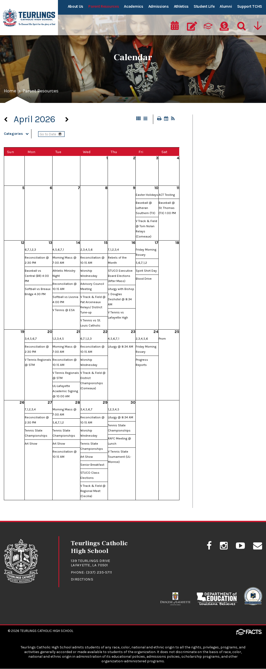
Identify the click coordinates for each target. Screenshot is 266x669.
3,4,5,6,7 (31, 339)
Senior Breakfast (92, 465)
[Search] (240, 25)
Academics (133, 6)
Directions (82, 579)
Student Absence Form (219, 204)
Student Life (204, 6)
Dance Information (216, 156)
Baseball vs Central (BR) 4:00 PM (37, 276)
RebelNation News (215, 192)
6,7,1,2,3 (30, 250)
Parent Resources (103, 6)
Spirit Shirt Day (146, 271)
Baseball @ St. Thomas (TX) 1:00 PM (167, 208)
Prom (162, 339)
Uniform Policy (211, 241)
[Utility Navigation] (257, 25)
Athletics (181, 6)
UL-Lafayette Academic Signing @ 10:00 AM (65, 391)
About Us (75, 6)
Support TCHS (249, 6)
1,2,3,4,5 (58, 339)
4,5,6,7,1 (58, 250)
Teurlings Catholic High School (46, 631)
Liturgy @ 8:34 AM (120, 347)
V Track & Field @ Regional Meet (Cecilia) (93, 491)
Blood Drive (144, 279)
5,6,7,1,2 (141, 263)
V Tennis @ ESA (64, 310)
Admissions (158, 6)
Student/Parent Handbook (223, 216)
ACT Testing (167, 195)
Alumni (226, 6)
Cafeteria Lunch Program (222, 132)
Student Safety (212, 229)
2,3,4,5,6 (86, 250)
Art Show (31, 444)
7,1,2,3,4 (113, 250)
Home (10, 91)
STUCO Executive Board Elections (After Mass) (120, 276)
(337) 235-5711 (99, 572)
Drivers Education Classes (222, 168)
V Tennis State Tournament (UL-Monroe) (119, 457)
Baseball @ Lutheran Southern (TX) (145, 208)
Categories (17, 134)
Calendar (205, 144)
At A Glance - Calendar (219, 120)
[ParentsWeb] (208, 25)
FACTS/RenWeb (212, 180)
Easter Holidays (147, 195)
